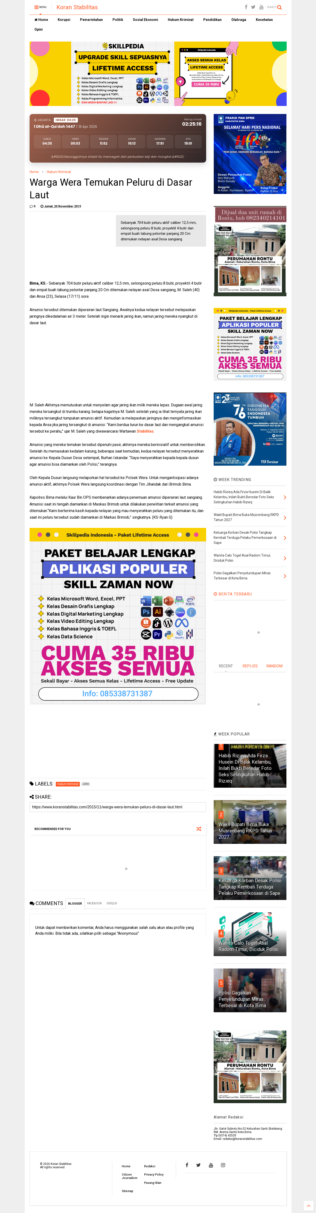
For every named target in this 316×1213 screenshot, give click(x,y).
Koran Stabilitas (77, 7)
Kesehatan (264, 20)
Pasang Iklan (152, 1183)
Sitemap (127, 1191)
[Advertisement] (66, 245)
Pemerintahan (91, 20)
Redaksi (149, 1166)
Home (41, 20)
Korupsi (64, 20)
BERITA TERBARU (233, 594)
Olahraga (238, 20)
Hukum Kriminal (181, 20)
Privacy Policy (153, 1174)
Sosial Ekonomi (145, 20)
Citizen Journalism (129, 1176)
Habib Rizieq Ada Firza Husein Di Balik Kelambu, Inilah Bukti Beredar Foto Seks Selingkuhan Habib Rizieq (245, 768)
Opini (38, 29)
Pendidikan (212, 20)
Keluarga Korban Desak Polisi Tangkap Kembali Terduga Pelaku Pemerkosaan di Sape (250, 887)
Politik (118, 20)
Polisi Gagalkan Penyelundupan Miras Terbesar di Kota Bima (242, 999)
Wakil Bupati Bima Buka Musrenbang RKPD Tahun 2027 (245, 830)
